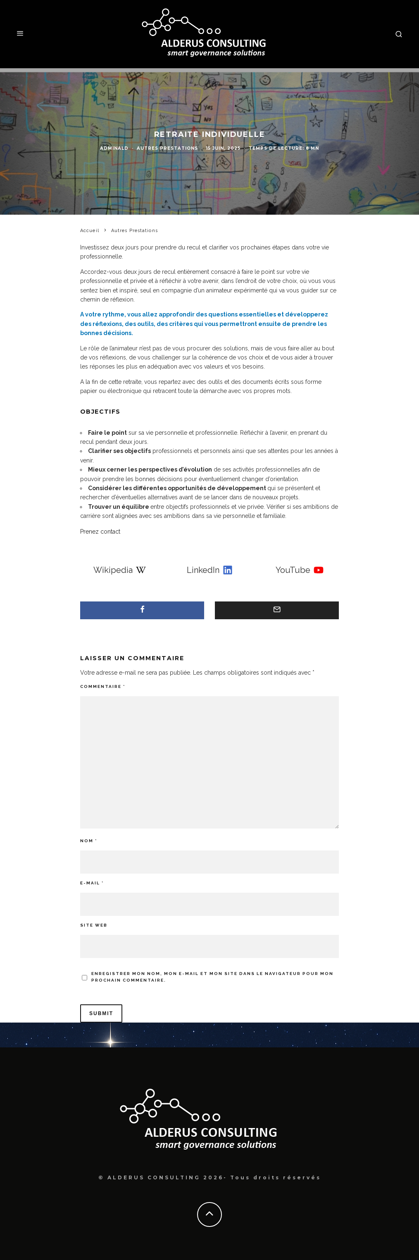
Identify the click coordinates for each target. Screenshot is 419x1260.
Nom (88, 840)
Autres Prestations (167, 148)
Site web (93, 925)
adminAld (114, 148)
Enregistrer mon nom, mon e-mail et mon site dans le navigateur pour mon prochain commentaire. (212, 976)
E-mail (92, 883)
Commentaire (102, 686)
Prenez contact (100, 531)
